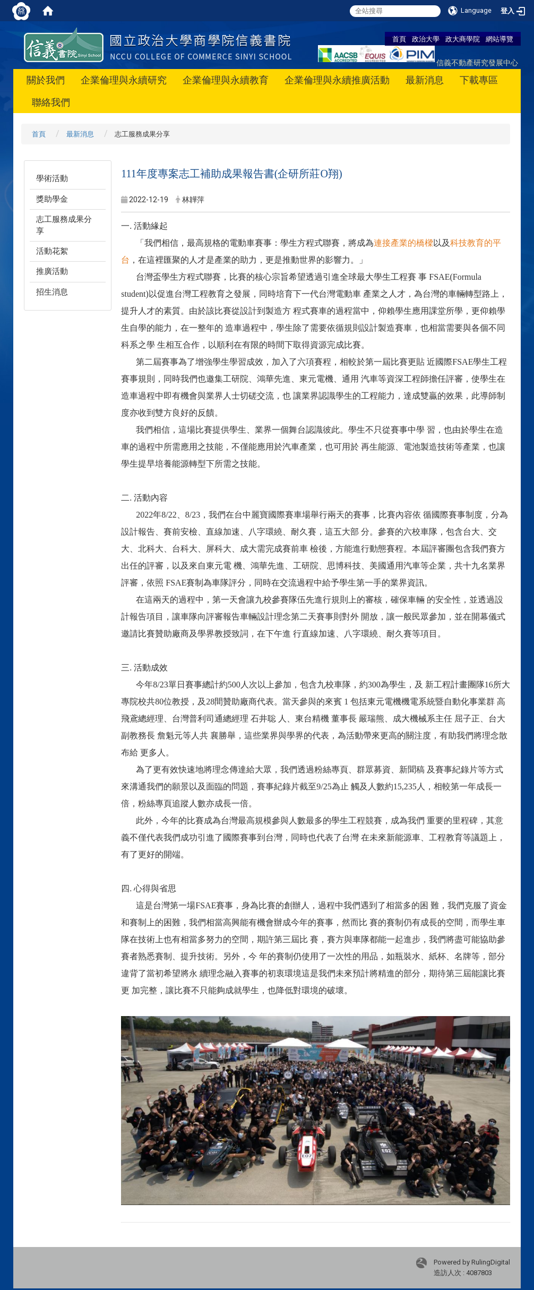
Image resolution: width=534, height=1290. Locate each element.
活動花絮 (52, 251)
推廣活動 (52, 271)
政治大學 (426, 39)
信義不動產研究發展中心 (477, 62)
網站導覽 (499, 39)
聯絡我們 (51, 102)
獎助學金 (52, 199)
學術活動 (52, 178)
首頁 (399, 39)
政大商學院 (462, 39)
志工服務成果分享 (64, 224)
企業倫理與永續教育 (226, 79)
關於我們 (46, 79)
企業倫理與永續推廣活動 (337, 79)
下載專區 (479, 79)
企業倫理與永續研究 (124, 79)
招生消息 (52, 292)
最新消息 (425, 79)
